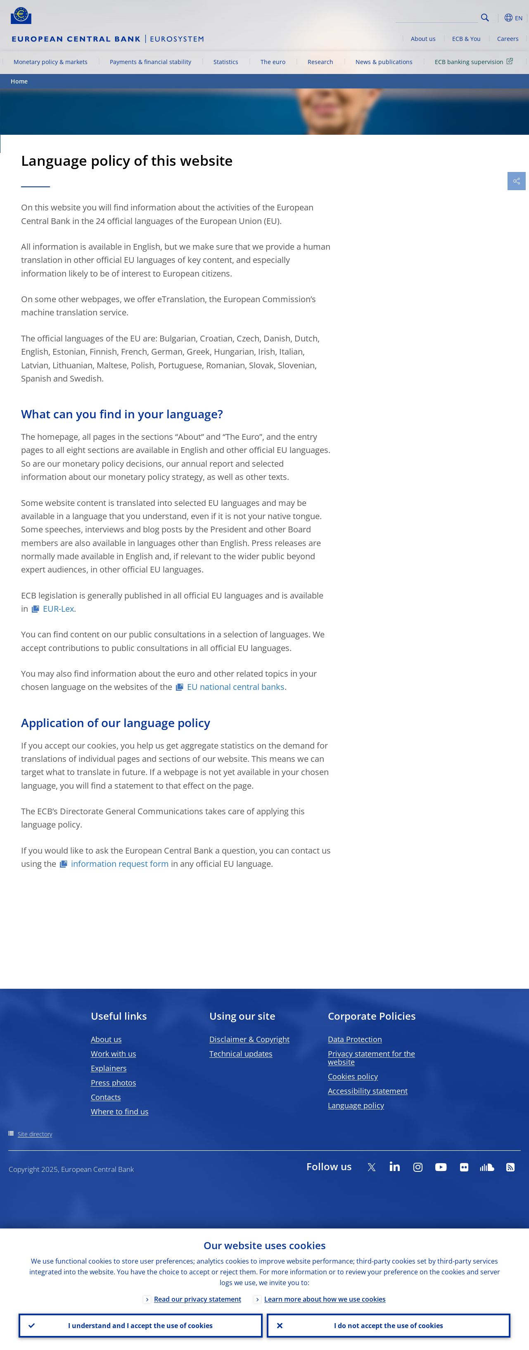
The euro (273, 62)
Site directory (35, 1134)
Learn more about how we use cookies (325, 1299)
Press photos (113, 1083)
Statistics (225, 62)
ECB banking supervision (475, 61)
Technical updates (241, 1054)
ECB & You (466, 39)
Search (485, 17)
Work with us (113, 1054)
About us (423, 39)
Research (320, 62)
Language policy (356, 1105)
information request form (120, 863)
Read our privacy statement (197, 1299)
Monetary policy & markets (51, 62)
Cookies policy (353, 1076)
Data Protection (355, 1039)
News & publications (384, 62)
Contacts (106, 1097)
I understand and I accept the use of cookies (140, 1325)
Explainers (109, 1068)
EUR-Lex (58, 608)
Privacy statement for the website (371, 1058)
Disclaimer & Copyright (249, 1039)
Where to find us (120, 1111)
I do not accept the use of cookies (388, 1325)
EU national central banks (236, 686)
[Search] (437, 16)
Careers (508, 39)
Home (19, 81)
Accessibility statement (368, 1091)
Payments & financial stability (150, 62)
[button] (498, 18)
